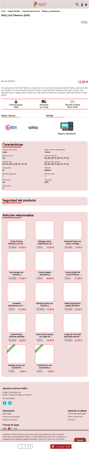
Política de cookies (10, 420)
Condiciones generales (77, 413)
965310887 (10, 398)
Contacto (71, 420)
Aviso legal (7, 413)
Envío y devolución (75, 416)
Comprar (63, 446)
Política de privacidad (11, 416)
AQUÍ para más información (53, 439)
